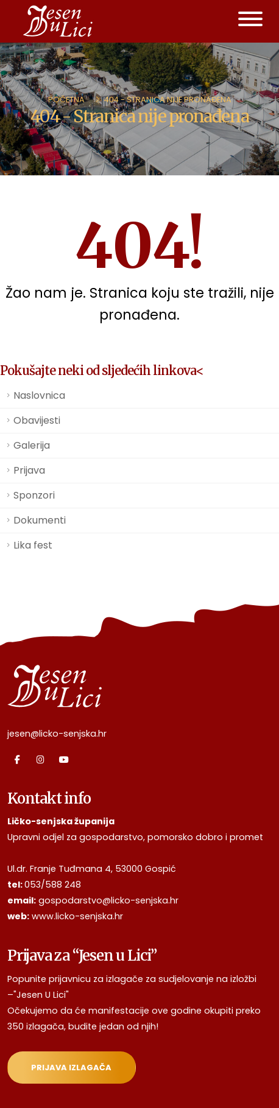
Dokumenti (39, 520)
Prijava (29, 470)
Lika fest (32, 545)
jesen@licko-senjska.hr (57, 734)
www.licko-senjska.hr (77, 916)
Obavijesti (36, 420)
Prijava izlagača (71, 1067)
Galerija (31, 445)
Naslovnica (39, 395)
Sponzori (34, 495)
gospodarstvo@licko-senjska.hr (108, 900)
